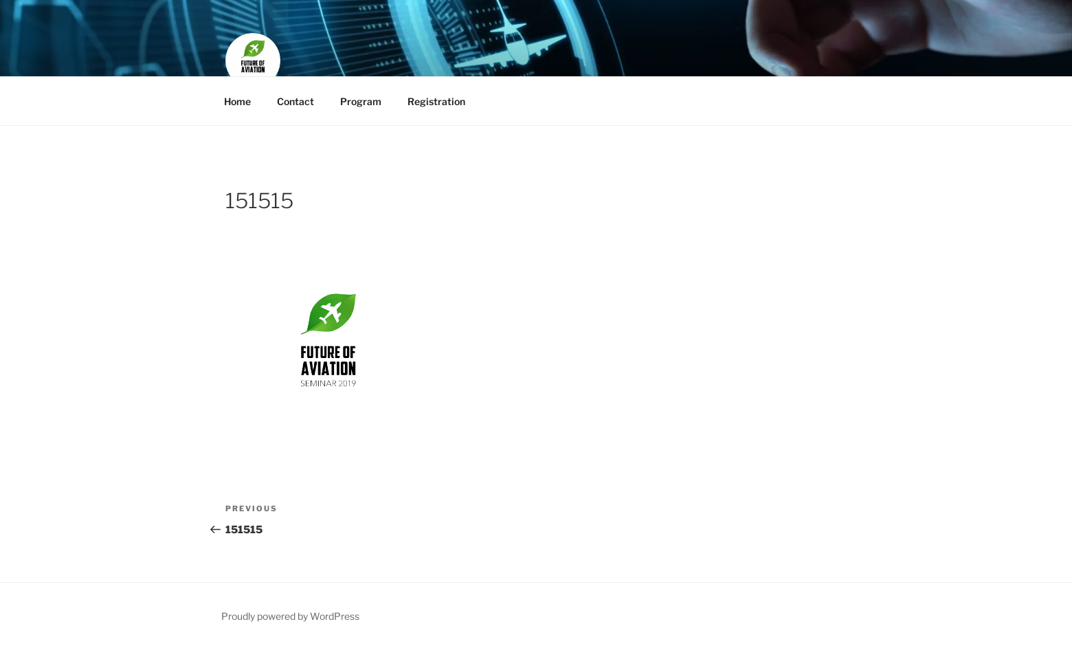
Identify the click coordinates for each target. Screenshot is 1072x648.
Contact (295, 101)
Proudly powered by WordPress (290, 616)
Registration (436, 101)
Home (237, 101)
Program (360, 101)
